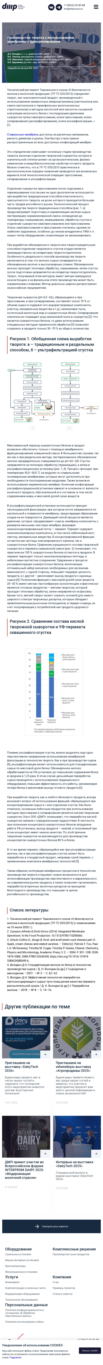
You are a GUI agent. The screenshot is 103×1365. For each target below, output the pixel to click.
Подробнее (15, 1357)
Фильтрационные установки (21, 1271)
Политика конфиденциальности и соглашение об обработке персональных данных (24, 1313)
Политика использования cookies (24, 1321)
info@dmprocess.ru (73, 9)
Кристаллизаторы (15, 1266)
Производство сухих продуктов (71, 1254)
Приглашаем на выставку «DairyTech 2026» (21, 1067)
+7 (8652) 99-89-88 (74, 5)
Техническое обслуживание (21, 1299)
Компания (62, 1277)
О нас (56, 1282)
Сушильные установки (18, 1254)
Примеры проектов (64, 1288)
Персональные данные (26, 1305)
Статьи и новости (62, 1293)
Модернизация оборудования (22, 1293)
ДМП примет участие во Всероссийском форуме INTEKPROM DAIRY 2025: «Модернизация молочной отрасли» (24, 1170)
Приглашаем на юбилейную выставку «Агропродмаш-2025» (73, 1067)
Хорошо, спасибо (90, 1351)
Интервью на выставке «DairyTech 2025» (74, 1164)
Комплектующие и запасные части (25, 1288)
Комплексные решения (74, 1249)
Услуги (11, 1277)
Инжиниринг (12, 1282)
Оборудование (18, 1249)
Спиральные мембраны (23, 134)
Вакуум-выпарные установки (22, 1260)
